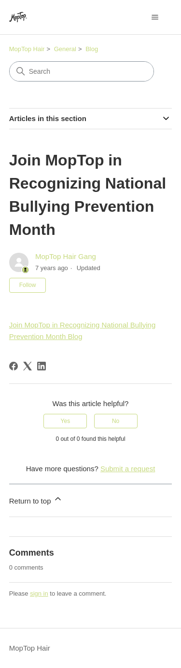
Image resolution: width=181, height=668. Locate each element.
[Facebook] (13, 366)
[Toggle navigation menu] (155, 17)
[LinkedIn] (41, 366)
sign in (39, 593)
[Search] (81, 71)
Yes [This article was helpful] (65, 421)
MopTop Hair (27, 49)
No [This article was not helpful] (115, 421)
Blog (91, 49)
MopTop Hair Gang (65, 256)
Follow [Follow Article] (27, 285)
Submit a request (127, 468)
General (65, 49)
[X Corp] (27, 366)
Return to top (36, 499)
